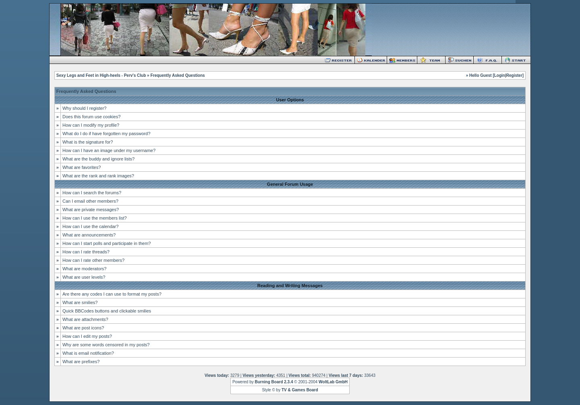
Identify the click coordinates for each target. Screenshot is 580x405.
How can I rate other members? (93, 260)
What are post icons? (83, 327)
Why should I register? (84, 108)
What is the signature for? (87, 142)
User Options (290, 99)
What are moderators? (84, 268)
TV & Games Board (300, 390)
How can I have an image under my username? (108, 150)
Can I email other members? (90, 201)
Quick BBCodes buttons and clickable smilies (106, 310)
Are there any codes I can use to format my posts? (112, 294)
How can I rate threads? (86, 251)
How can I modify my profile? (90, 125)
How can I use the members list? (94, 218)
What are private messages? (90, 209)
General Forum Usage (290, 184)
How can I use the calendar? (90, 226)
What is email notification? (88, 353)
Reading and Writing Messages (290, 285)
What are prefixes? (80, 361)
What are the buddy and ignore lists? (98, 158)
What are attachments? (85, 319)
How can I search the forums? (91, 192)
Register (514, 75)
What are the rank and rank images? (98, 175)
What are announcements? (89, 234)
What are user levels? (83, 277)
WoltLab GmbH (333, 382)
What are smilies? (79, 302)
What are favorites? (81, 167)
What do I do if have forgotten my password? (106, 133)
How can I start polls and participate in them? (106, 243)
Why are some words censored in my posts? (105, 344)
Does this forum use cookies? (91, 116)
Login (499, 75)
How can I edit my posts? (87, 336)
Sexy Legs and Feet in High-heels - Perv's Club (101, 75)
